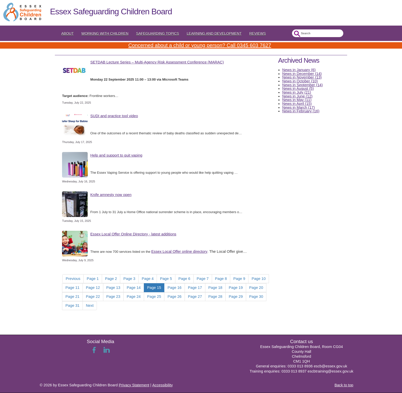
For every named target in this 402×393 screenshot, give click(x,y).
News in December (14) (302, 74)
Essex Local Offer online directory (179, 251)
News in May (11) (296, 100)
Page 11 (72, 288)
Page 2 (111, 279)
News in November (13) (302, 77)
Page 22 (93, 296)
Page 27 (195, 296)
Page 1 (92, 279)
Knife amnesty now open (111, 195)
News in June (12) (297, 96)
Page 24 (134, 296)
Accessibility (162, 385)
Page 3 (129, 279)
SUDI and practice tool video (114, 116)
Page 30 (256, 296)
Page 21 (72, 296)
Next (90, 305)
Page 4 (148, 279)
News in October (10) (300, 81)
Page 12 (93, 288)
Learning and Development (214, 33)
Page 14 (134, 288)
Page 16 (174, 288)
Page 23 (113, 296)
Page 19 (236, 288)
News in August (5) (298, 88)
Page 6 (184, 279)
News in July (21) (296, 92)
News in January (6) (299, 70)
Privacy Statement (134, 385)
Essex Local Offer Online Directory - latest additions (133, 234)
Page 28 (215, 296)
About (67, 33)
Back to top (344, 385)
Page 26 (174, 296)
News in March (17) (298, 107)
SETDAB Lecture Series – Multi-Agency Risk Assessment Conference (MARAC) (157, 62)
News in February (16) (300, 111)
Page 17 (195, 288)
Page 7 (202, 279)
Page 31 (72, 305)
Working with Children (104, 33)
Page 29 (236, 296)
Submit (296, 33)
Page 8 (221, 279)
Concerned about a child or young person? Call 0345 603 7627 (199, 45)
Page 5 (166, 279)
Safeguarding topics (157, 33)
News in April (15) (297, 104)
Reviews (257, 33)
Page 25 (154, 296)
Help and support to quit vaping (116, 155)
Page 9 (239, 279)
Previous (73, 279)
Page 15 (154, 288)
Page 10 (259, 279)
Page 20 (256, 288)
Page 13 (113, 288)
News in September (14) (302, 85)
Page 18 (215, 288)
